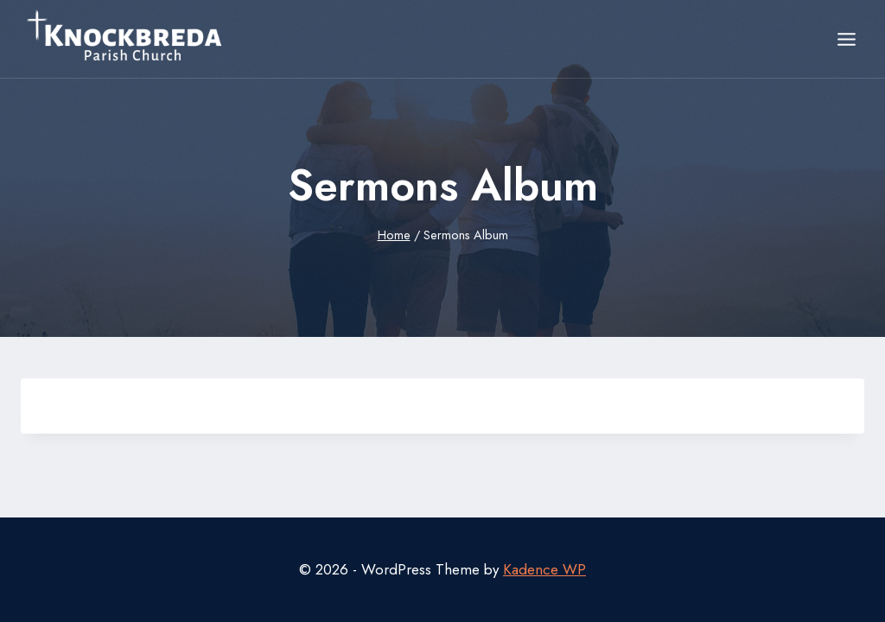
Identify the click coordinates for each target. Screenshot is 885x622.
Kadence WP (544, 569)
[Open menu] (846, 38)
